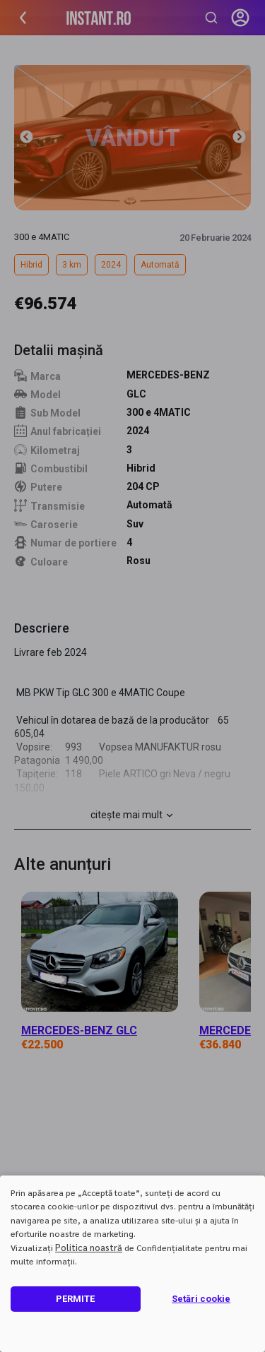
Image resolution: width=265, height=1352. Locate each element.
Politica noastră (88, 1247)
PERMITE (75, 1298)
